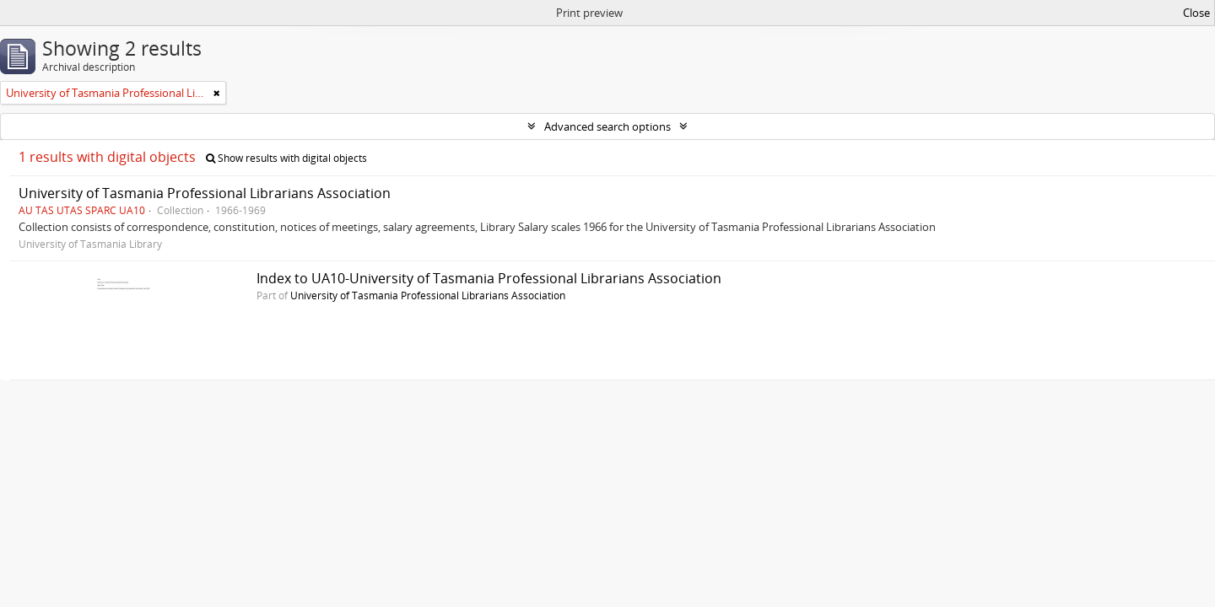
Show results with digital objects (286, 158)
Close (1196, 12)
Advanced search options (607, 126)
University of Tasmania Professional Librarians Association (205, 193)
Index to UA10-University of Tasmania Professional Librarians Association (488, 278)
